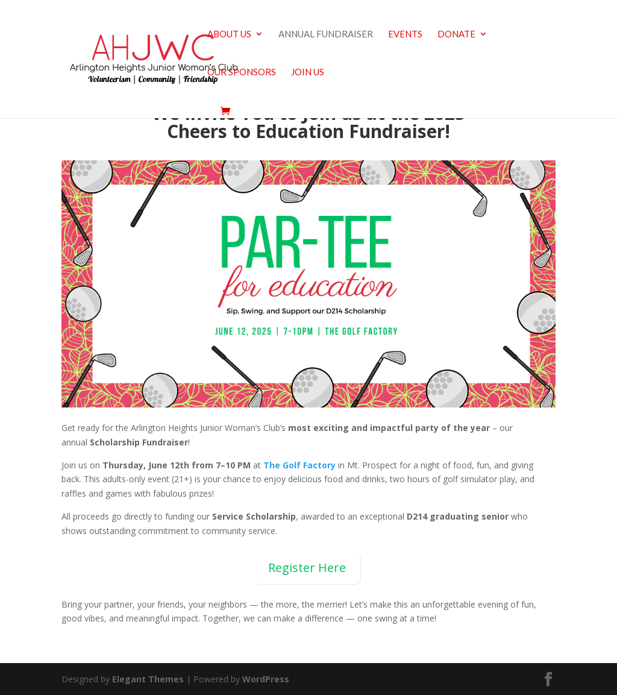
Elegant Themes (148, 679)
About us (229, 34)
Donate (456, 34)
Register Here (307, 567)
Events (405, 34)
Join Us (307, 72)
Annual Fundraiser (325, 34)
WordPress (265, 679)
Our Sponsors (241, 72)
